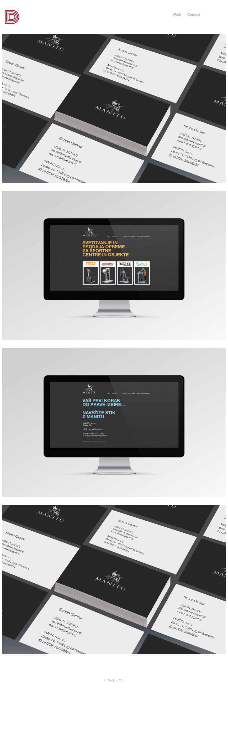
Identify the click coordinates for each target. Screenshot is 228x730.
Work (177, 14)
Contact (193, 14)
